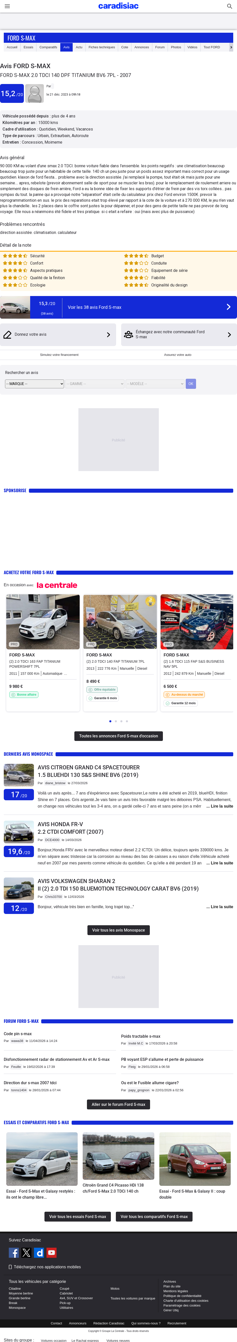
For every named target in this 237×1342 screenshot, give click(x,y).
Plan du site (171, 1286)
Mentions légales (175, 1291)
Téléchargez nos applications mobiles (47, 1267)
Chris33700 (53, 897)
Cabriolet (66, 1293)
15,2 (12, 93)
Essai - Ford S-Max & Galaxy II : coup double (192, 1194)
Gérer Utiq (170, 1310)
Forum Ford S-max (21, 1021)
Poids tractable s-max (140, 1036)
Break (13, 1303)
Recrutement (177, 1323)
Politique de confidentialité (182, 1296)
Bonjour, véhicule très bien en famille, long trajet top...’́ (86, 907)
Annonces (141, 47)
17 (19, 794)
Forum (160, 47)
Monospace (17, 1308)
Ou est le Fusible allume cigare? (150, 1082)
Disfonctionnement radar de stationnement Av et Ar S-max (57, 1059)
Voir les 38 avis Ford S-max (94, 307)
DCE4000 (52, 840)
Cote (124, 47)
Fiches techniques (102, 47)
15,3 (47, 303)
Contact (56, 1323)
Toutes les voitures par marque (133, 1298)
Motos (115, 1288)
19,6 (19, 851)
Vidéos (192, 47)
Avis (66, 47)
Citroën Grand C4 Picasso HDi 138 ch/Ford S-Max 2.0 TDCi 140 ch (113, 1188)
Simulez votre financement (59, 355)
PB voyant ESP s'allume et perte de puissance (162, 1059)
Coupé (64, 1288)
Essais (28, 47)
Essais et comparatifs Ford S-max (36, 1122)
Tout (212, 47)
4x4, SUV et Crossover (76, 1298)
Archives (169, 1281)
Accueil (12, 47)
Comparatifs (48, 47)
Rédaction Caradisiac (108, 1323)
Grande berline (19, 1298)
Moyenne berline (21, 1293)
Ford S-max (21, 37)
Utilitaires (66, 1308)
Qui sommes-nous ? (146, 1323)
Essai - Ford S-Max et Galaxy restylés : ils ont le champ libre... (40, 1194)
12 (19, 908)
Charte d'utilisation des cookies (185, 1301)
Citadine (15, 1288)
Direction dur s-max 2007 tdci (30, 1082)
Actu (79, 47)
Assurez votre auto (177, 355)
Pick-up (65, 1303)
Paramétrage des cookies (181, 1305)
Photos (176, 47)
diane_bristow (55, 783)
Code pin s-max (18, 1033)
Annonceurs (77, 1323)
